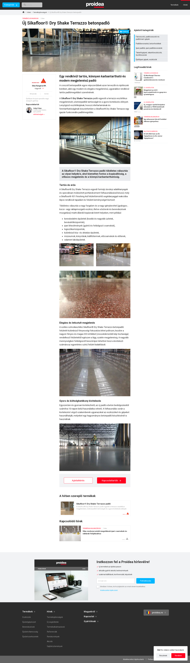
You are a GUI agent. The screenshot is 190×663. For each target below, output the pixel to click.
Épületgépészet (29, 622)
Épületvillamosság (30, 632)
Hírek (29, 12)
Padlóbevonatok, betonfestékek (151, 43)
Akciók (50, 641)
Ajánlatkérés (78, 480)
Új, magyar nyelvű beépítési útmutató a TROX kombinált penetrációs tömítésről (151, 106)
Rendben (178, 655)
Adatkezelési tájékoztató (109, 590)
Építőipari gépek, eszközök (151, 59)
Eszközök (26, 617)
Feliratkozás (145, 581)
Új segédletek (53, 622)
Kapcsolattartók (111, 480)
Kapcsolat (89, 616)
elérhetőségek (38, 114)
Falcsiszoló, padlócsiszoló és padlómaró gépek (151, 37)
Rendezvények (53, 636)
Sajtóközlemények (55, 646)
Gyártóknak (90, 621)
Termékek (27, 611)
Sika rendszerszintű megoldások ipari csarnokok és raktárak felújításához (94, 533)
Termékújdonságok (40, 12)
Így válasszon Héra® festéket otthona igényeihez (151, 120)
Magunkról (89, 611)
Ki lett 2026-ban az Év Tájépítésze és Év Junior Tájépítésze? (151, 136)
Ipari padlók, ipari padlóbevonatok (151, 48)
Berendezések (28, 627)
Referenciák (52, 632)
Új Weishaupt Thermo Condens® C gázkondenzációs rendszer (151, 77)
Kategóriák (9, 5)
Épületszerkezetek (30, 636)
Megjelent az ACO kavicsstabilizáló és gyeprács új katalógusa (151, 91)
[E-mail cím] (116, 581)
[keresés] (35, 4)
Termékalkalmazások (56, 627)
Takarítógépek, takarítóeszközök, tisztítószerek (151, 53)
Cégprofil (39, 87)
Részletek (163, 655)
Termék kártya (94, 508)
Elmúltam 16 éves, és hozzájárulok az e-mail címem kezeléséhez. (123, 586)
